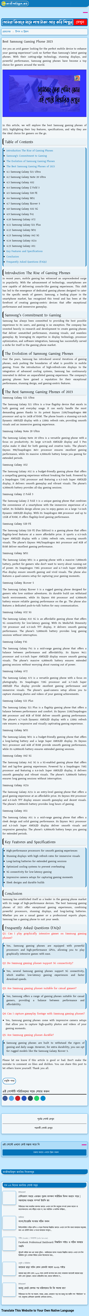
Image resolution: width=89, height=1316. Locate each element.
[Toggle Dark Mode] (74, 3)
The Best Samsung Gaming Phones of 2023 (30, 166)
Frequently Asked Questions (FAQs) (26, 262)
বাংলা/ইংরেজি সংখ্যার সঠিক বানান (33, 1221)
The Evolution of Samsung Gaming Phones (30, 161)
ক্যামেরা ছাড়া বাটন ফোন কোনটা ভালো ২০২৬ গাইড (41, 1267)
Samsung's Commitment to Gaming (26, 156)
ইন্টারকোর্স (21, 1192)
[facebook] (57, 4)
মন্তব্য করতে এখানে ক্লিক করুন (44, 1152)
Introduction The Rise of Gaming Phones (29, 151)
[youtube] (67, 4)
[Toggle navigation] (85, 3)
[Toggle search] (80, 3)
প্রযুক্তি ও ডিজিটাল (24, 1263)
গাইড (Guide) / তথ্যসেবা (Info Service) (33, 1238)
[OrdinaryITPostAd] (44, 22)
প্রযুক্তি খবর (9, 1081)
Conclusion (12, 257)
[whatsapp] (62, 4)
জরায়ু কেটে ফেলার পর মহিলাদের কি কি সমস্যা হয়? (42, 1288)
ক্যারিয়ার (21, 1217)
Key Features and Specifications (24, 251)
